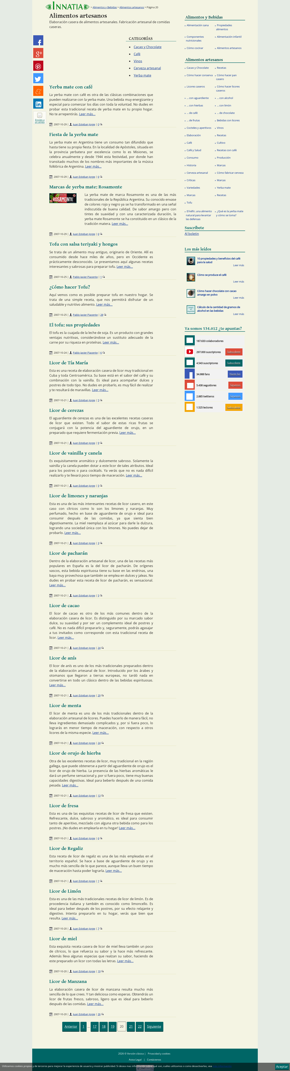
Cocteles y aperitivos (199, 128)
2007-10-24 (60, 352)
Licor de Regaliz (66, 848)
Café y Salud (194, 150)
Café (137, 54)
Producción (224, 157)
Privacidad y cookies (159, 1053)
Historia (191, 165)
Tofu (189, 202)
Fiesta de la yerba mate (73, 134)
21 (131, 1026)
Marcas (221, 165)
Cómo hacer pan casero (226, 77)
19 (99, 971)
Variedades (193, 187)
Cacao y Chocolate (148, 47)
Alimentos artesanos (131, 7)
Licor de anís (62, 658)
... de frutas (193, 120)
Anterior (71, 1026)
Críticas (191, 180)
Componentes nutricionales (195, 38)
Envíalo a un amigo (40, 121)
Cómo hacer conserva (200, 75)
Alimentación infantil (229, 36)
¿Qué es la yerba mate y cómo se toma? (229, 213)
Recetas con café (227, 150)
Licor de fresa (63, 806)
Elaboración (194, 135)
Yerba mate (142, 75)
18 (104, 1026)
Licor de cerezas (66, 410)
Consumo (192, 157)
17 (94, 1026)
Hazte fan (235, 374)
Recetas (221, 68)
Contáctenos (154, 1059)
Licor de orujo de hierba (75, 753)
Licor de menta (65, 705)
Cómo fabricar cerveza (230, 173)
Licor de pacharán (68, 553)
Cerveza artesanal (147, 68)
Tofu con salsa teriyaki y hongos (83, 244)
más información (222, 1066)
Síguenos (235, 385)
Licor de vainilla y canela (75, 453)
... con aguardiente (198, 98)
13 (99, 795)
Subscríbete (233, 351)
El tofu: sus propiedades (74, 325)
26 (99, 1014)
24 (99, 648)
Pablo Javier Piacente (85, 277)
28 (101, 315)
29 (99, 695)
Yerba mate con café (71, 87)
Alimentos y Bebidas (105, 7)
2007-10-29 (60, 124)
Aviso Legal (135, 1059)
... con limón (224, 105)
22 (140, 1026)
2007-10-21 (60, 400)
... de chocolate (226, 113)
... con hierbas (195, 105)
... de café (192, 113)
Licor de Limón (65, 891)
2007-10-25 (60, 277)
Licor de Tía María (68, 363)
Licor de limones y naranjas (78, 496)
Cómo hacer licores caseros (228, 88)
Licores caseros (196, 86)
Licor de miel (63, 939)
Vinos (138, 61)
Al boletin (192, 234)
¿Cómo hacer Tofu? (69, 287)
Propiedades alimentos (224, 27)
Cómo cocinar (195, 48)
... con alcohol (225, 98)
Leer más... (87, 114)
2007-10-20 (60, 928)
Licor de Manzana (68, 981)
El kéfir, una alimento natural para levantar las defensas (199, 215)
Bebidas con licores (228, 120)
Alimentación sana (198, 25)
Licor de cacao (64, 606)
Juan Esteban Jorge (84, 124)
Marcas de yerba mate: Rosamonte (85, 187)
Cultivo (221, 142)
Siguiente (154, 1026)
